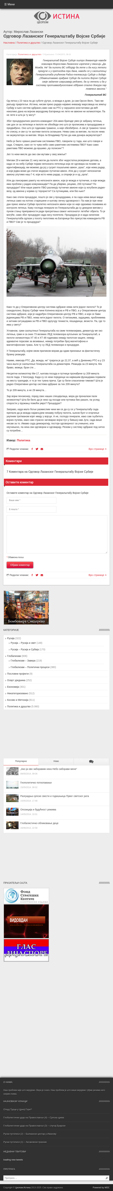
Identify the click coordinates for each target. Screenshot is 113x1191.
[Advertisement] (25, 735)
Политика (23, 440)
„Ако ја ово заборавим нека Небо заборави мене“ (48, 769)
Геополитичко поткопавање (36, 782)
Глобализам (14, 656)
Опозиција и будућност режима (38, 809)
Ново (56, 761)
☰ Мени (9, 4)
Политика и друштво (28, 42)
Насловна (9, 42)
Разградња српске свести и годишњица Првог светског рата (54, 796)
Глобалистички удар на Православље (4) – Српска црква (33, 1117)
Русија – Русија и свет (23, 642)
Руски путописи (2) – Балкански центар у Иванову (29, 1134)
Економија (13, 686)
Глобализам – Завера (23, 660)
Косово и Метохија (17, 699)
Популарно (21, 761)
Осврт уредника (16, 680)
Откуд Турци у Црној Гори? (17, 1109)
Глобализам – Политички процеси (30, 667)
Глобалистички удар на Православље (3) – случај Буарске (34, 1125)
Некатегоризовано (17, 693)
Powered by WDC (101, 1187)
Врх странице (97, 449)
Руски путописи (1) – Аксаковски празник (25, 1142)
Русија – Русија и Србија (25, 649)
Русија (10, 638)
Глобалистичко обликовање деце (39, 823)
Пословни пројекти (18, 673)
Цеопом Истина (23, 1187)
